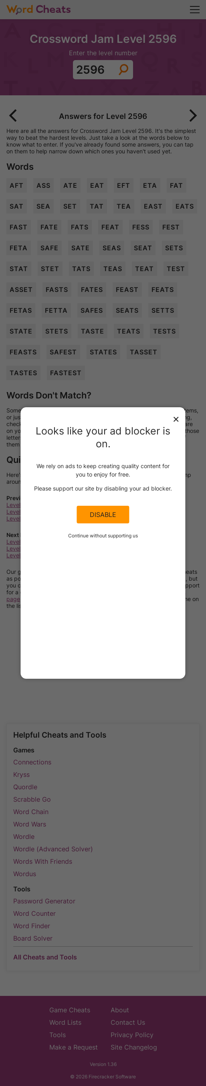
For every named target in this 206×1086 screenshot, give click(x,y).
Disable (103, 515)
